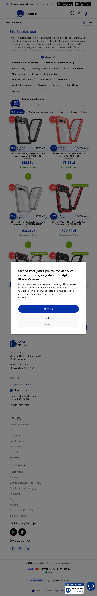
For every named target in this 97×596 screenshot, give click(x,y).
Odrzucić (48, 324)
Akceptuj (48, 308)
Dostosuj (49, 318)
